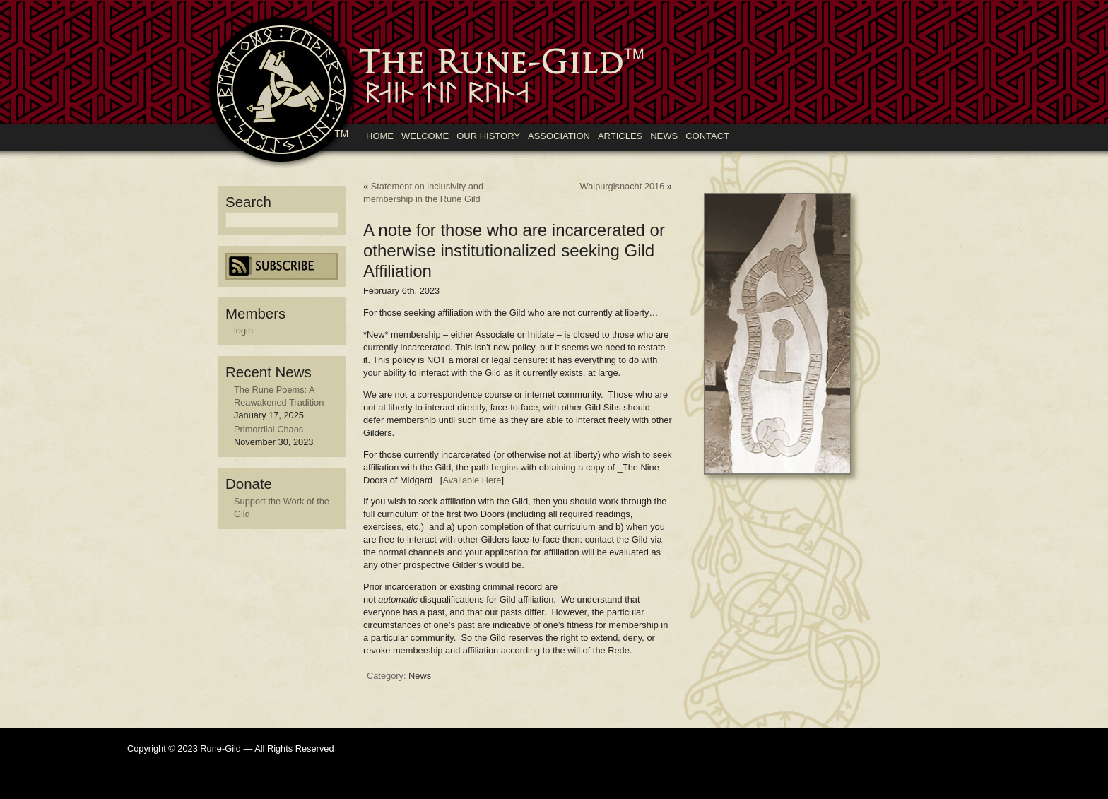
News (419, 675)
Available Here (471, 480)
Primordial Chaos (268, 429)
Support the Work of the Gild (281, 507)
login (243, 330)
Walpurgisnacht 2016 (622, 186)
